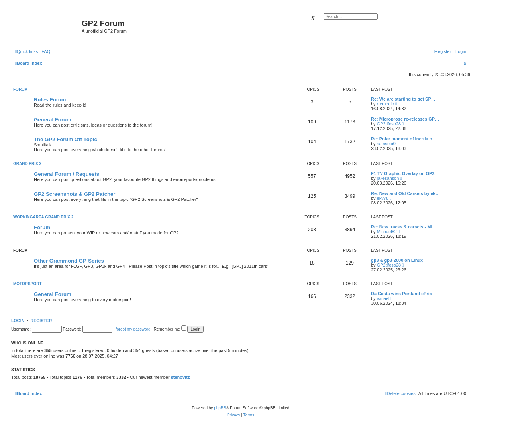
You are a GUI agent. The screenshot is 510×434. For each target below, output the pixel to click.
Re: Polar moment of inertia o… (403, 138)
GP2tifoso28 (389, 123)
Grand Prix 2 (27, 164)
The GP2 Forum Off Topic (65, 139)
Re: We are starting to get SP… (403, 99)
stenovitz (180, 377)
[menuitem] (45, 51)
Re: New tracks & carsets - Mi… (403, 226)
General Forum (52, 120)
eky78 (382, 198)
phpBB (220, 408)
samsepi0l (387, 143)
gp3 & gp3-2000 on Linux (397, 260)
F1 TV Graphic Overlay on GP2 (403, 173)
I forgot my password (132, 329)
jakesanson (388, 178)
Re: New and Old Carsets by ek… (405, 193)
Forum (20, 89)
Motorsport (27, 284)
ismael (383, 298)
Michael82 (387, 231)
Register (41, 320)
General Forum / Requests (66, 174)
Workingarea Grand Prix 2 (43, 217)
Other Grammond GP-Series (69, 261)
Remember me (170, 329)
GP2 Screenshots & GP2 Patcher (75, 194)
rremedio (385, 103)
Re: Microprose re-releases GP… (405, 119)
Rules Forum (50, 100)
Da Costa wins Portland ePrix (401, 293)
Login (17, 320)
